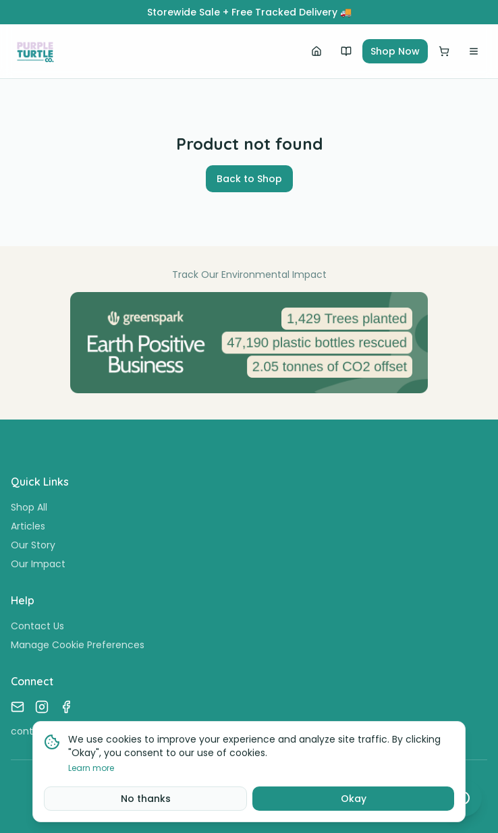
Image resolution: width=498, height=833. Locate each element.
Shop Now (395, 51)
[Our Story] (346, 51)
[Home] (316, 51)
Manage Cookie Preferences (77, 645)
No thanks (146, 798)
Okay (353, 798)
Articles (28, 526)
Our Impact (38, 564)
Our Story (33, 545)
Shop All (29, 507)
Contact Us (37, 626)
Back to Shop (249, 178)
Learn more (91, 768)
